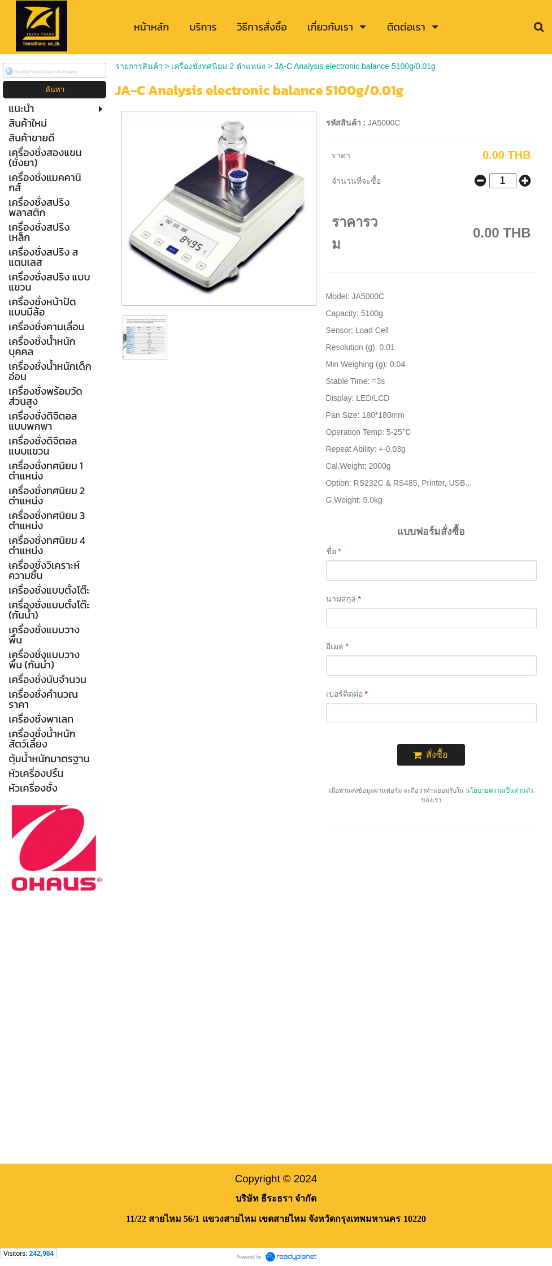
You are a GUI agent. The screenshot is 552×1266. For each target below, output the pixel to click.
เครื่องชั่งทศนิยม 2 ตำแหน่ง (218, 66)
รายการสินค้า (139, 66)
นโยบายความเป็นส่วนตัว (499, 790)
